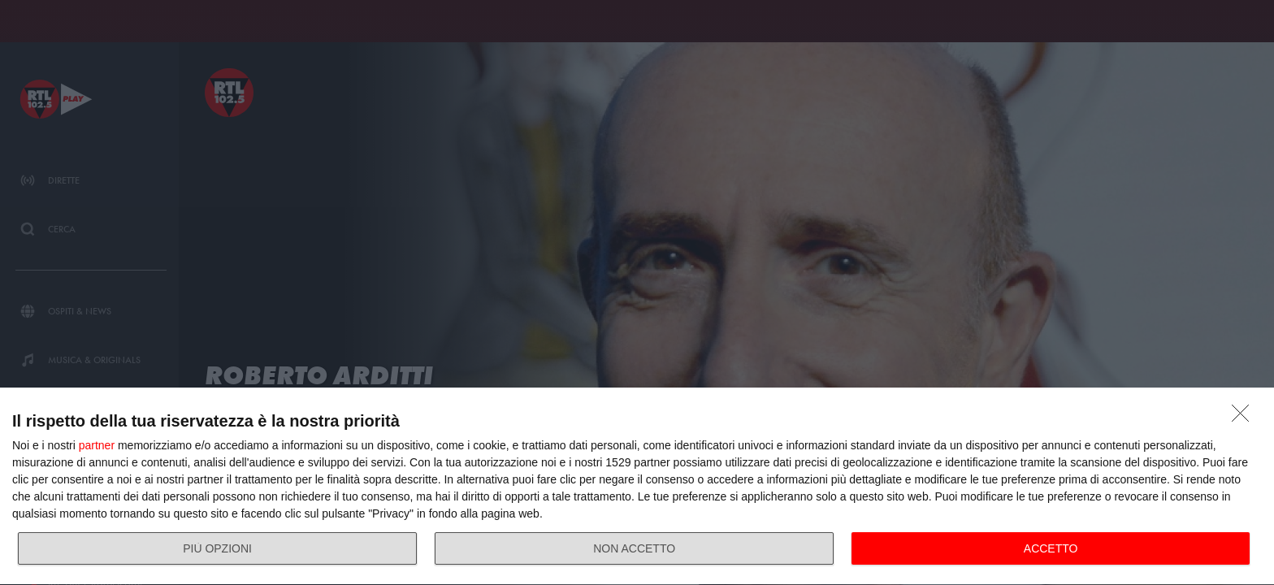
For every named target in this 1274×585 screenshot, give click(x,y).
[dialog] (637, 486)
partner (97, 445)
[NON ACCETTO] (1245, 418)
